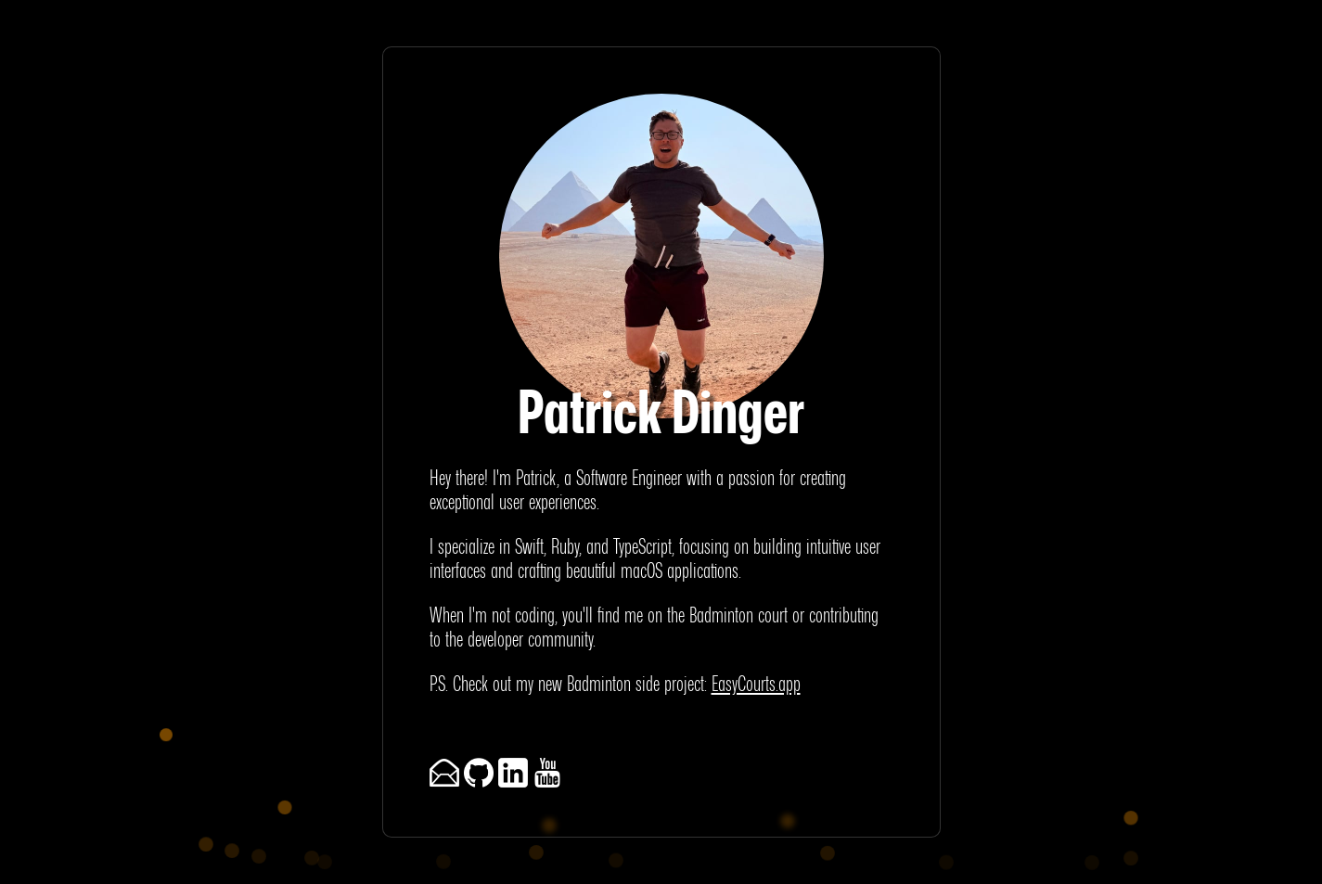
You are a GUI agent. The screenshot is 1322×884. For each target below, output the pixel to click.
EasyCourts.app (756, 683)
